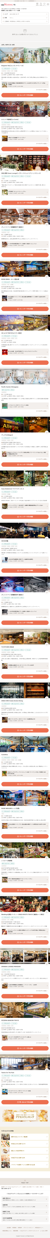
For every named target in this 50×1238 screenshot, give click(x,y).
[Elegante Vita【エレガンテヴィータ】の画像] (25, 55)
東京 (41, 1186)
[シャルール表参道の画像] (25, 850)
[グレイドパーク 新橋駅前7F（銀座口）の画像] (25, 217)
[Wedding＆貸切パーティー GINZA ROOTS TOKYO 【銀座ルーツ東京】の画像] (25, 904)
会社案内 (9, 1227)
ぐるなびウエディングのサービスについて (29, 1230)
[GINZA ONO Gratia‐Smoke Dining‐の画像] (25, 690)
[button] (25, 1199)
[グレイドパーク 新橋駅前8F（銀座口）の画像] (25, 584)
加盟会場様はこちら (7, 1230)
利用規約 (14, 1227)
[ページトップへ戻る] (25, 1181)
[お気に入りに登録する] (47, 63)
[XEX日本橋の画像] (25, 530)
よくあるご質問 (43, 1230)
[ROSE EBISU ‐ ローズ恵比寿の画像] (25, 269)
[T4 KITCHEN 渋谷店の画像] (25, 636)
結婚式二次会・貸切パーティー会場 (30, 1186)
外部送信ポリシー (39, 1227)
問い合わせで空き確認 (25, 1102)
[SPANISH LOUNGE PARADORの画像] (25, 956)
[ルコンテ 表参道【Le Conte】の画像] (25, 109)
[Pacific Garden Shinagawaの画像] (25, 376)
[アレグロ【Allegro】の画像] (25, 424)
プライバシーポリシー (28, 1227)
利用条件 (20, 1227)
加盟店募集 (15, 1230)
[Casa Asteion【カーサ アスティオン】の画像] (25, 478)
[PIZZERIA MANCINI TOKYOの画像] (25, 1010)
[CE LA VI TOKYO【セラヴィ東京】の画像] (25, 323)
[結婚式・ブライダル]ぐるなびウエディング (11, 1186)
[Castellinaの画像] (25, 744)
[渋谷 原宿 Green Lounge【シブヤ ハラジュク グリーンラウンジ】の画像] (25, 163)
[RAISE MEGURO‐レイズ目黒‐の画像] (25, 798)
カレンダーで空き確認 (25, 95)
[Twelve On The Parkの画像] (25, 1062)
